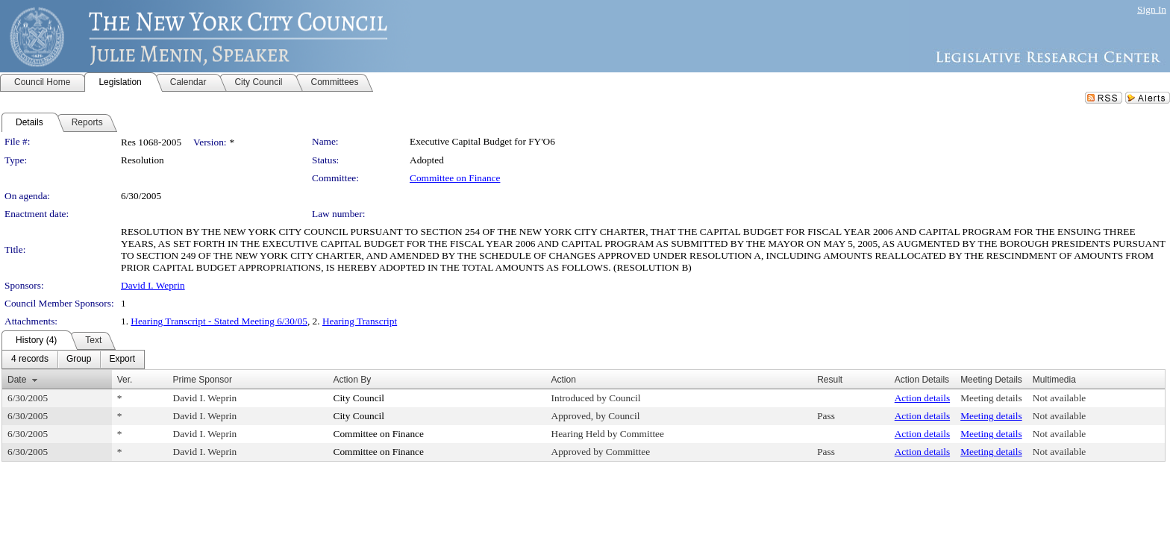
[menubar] (73, 359)
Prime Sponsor (202, 379)
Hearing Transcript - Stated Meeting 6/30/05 (219, 321)
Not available (1059, 397)
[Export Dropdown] (122, 359)
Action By (353, 379)
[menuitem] (29, 359)
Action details (922, 397)
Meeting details (991, 397)
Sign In (1151, 9)
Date (16, 379)
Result (829, 379)
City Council (359, 397)
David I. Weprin (153, 285)
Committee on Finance (455, 177)
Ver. (125, 379)
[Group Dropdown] (78, 359)
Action (563, 379)
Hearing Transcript (359, 321)
